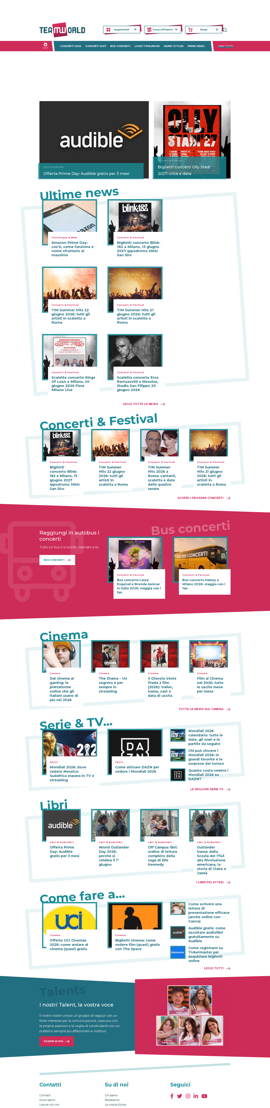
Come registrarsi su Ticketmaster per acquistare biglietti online (204, 932)
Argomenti (121, 29)
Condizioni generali (50, 1101)
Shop (203, 29)
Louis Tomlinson (147, 46)
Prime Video (196, 46)
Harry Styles (174, 46)
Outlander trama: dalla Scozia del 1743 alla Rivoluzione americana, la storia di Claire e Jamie (211, 848)
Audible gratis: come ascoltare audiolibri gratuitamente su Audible (209, 915)
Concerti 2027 (95, 46)
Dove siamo (47, 1077)
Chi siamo (111, 1072)
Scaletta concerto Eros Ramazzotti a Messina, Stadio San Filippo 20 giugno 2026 (138, 383)
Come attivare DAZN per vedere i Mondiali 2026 (135, 763)
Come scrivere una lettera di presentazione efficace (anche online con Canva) (208, 898)
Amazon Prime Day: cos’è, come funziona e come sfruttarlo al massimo (72, 249)
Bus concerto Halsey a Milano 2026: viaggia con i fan (203, 579)
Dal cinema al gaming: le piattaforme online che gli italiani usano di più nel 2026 (63, 683)
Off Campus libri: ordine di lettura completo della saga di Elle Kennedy (162, 844)
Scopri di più (53, 1018)
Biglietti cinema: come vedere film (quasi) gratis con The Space (135, 932)
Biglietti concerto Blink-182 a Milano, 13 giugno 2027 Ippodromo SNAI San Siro (138, 249)
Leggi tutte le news (140, 404)
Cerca (228, 30)
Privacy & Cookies (74, 1101)
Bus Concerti (54, 554)
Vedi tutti (225, 46)
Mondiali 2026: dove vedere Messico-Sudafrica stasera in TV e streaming (73, 765)
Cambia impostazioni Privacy (103, 1101)
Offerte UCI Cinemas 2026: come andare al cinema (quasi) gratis (72, 932)
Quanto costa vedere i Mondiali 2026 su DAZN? (208, 765)
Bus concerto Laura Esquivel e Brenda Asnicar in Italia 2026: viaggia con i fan (139, 581)
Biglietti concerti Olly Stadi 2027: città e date (192, 173)
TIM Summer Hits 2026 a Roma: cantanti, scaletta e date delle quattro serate (162, 475)
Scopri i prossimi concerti (201, 492)
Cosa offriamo (163, 29)
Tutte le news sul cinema (201, 703)
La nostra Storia (115, 1082)
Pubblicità (46, 1086)
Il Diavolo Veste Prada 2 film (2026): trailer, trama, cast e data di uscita (162, 681)
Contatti (45, 1072)
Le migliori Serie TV (207, 778)
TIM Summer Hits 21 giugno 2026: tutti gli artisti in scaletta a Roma (136, 316)
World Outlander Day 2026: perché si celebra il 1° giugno (113, 842)
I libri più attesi (210, 870)
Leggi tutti (214, 945)
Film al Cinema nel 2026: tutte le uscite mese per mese (212, 679)
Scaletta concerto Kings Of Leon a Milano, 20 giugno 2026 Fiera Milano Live (73, 383)
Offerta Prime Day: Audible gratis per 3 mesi (74, 170)
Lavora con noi (49, 1082)
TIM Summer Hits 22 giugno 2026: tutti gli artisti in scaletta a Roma (70, 316)
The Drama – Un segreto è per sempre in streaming (111, 679)
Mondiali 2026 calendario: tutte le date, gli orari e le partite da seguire (208, 731)
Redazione (112, 1077)
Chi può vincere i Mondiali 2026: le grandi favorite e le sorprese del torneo (209, 750)
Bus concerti (120, 46)
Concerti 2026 (70, 46)
